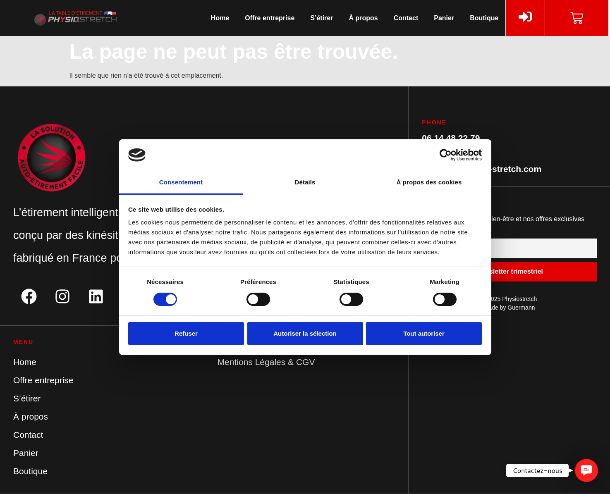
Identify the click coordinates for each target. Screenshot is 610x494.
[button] (586, 470)
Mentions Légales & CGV (266, 362)
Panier (444, 17)
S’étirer (321, 17)
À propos (363, 17)
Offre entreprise (269, 17)
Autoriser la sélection (305, 333)
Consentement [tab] (181, 182)
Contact (406, 17)
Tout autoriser (424, 333)
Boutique (484, 17)
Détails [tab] (305, 182)
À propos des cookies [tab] (429, 182)
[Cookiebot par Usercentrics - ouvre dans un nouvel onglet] (445, 155)
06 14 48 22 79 (451, 138)
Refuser (186, 333)
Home (220, 17)
